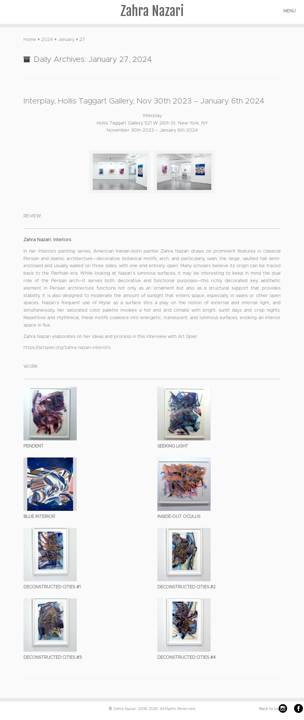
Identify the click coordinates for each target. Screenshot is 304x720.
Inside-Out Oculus (178, 516)
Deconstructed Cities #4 (186, 657)
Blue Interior (39, 516)
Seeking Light (172, 446)
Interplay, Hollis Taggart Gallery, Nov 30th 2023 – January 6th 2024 (143, 101)
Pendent (33, 446)
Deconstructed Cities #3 (52, 657)
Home (29, 39)
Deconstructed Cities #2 (186, 587)
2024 (47, 39)
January (66, 39)
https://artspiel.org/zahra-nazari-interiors (66, 347)
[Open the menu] (290, 11)
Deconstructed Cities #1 (52, 587)
